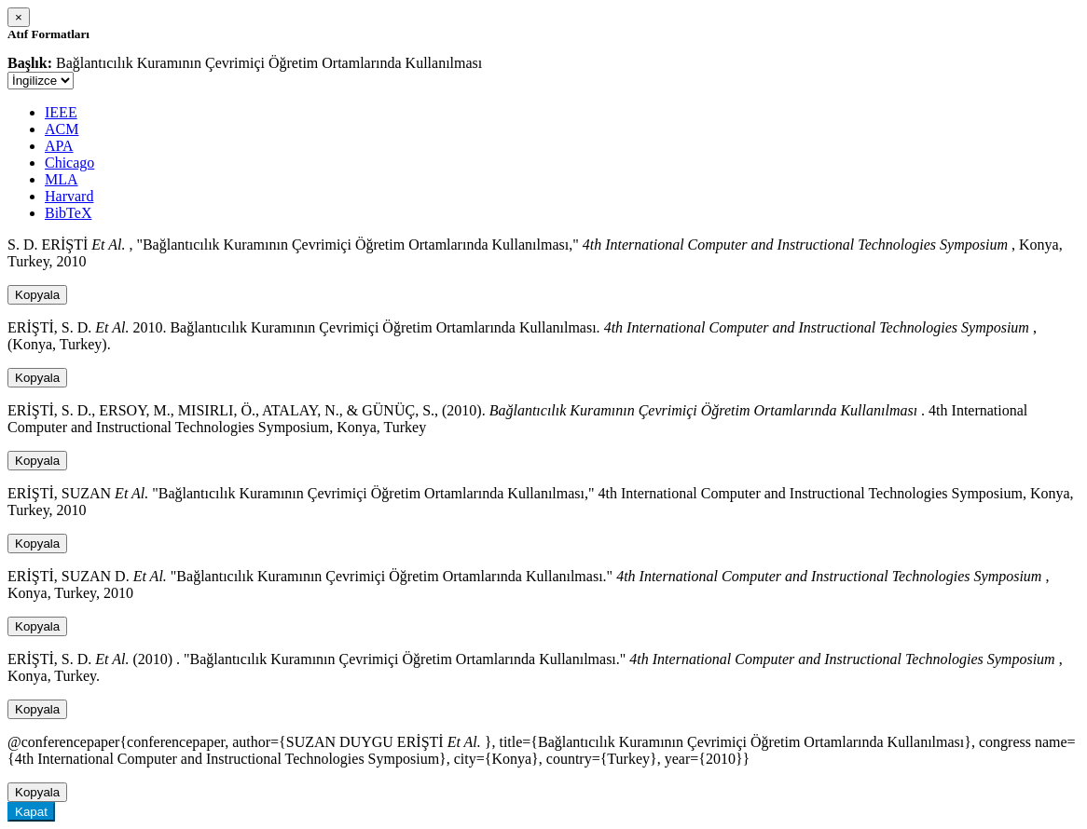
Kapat (31, 812)
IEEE (61, 112)
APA (59, 146)
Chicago (69, 162)
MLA (61, 179)
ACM (61, 129)
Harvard (69, 196)
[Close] (18, 17)
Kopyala (37, 295)
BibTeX (68, 213)
